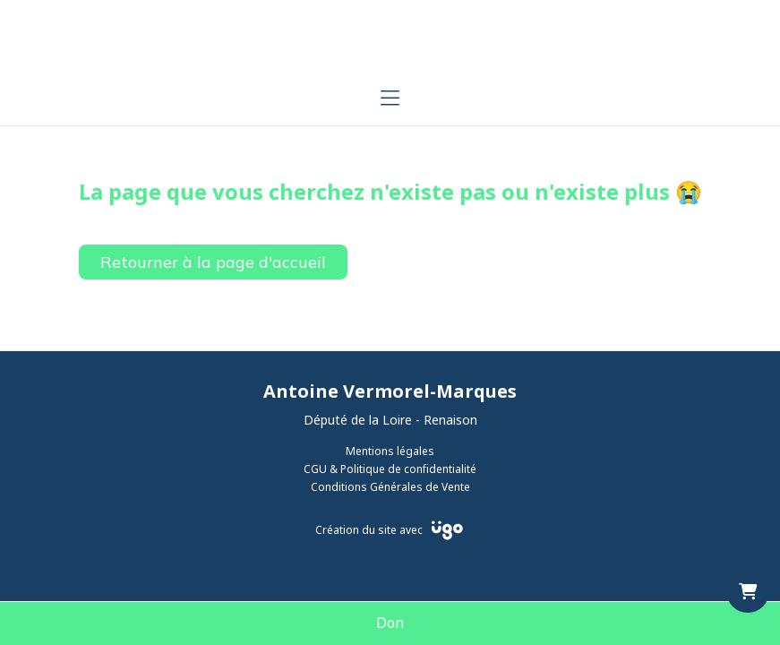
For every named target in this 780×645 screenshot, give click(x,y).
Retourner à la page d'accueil (213, 262)
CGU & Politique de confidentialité (390, 469)
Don (390, 623)
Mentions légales (390, 451)
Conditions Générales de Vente (390, 487)
